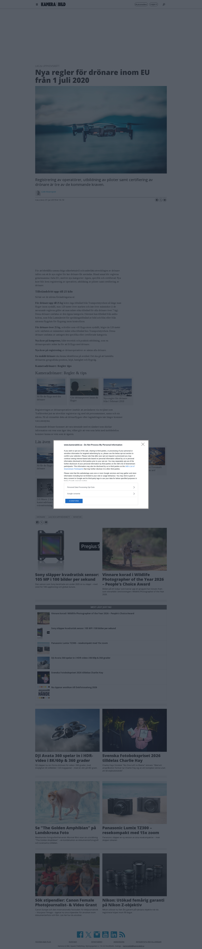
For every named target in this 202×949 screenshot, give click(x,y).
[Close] (143, 444)
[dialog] (101, 474)
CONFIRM (77, 501)
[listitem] (101, 487)
